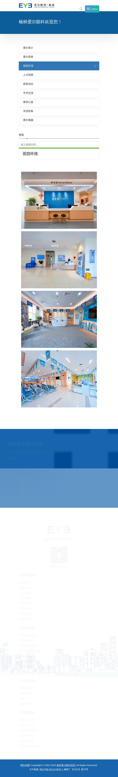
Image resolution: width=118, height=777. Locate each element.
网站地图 (25, 765)
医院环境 (28, 65)
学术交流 (28, 93)
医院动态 (28, 84)
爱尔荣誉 (28, 56)
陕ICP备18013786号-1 (51, 769)
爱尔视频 (28, 120)
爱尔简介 (28, 47)
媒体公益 (28, 102)
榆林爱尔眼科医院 (66, 765)
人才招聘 (28, 75)
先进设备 (28, 111)
